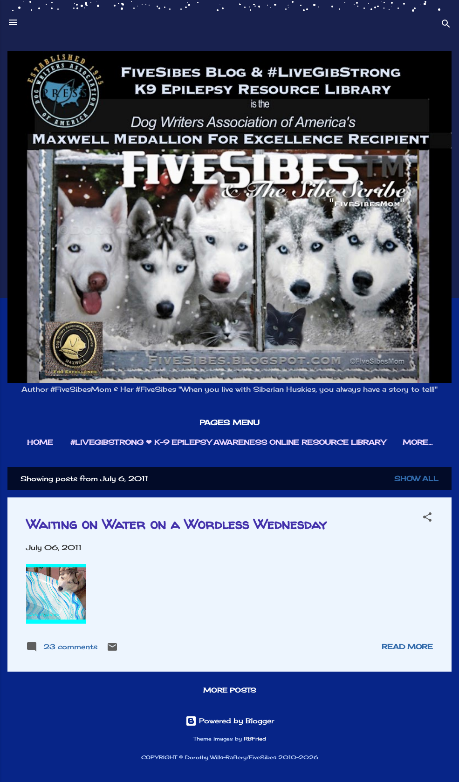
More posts (229, 690)
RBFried (255, 739)
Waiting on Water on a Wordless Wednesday (176, 523)
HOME (40, 442)
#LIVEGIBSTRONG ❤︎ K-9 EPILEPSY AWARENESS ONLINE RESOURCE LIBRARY (227, 442)
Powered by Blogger (229, 720)
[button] (427, 518)
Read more (407, 646)
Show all (416, 478)
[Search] (446, 25)
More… (417, 442)
